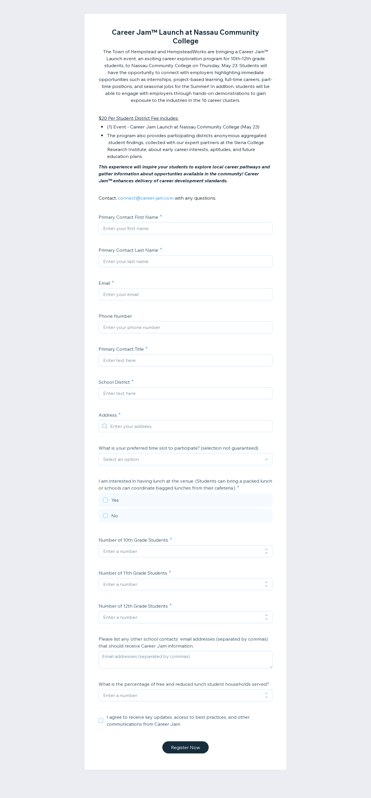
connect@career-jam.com (146, 198)
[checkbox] (185, 501)
